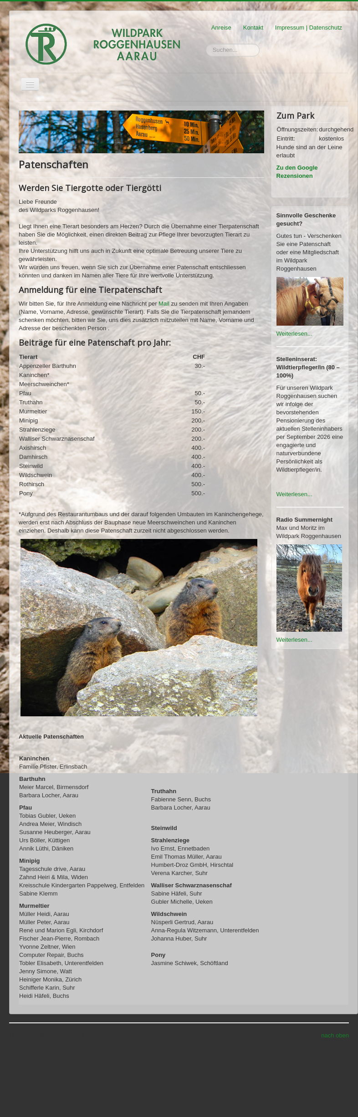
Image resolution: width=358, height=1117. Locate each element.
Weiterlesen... (294, 333)
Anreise (221, 27)
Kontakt (253, 27)
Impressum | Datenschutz (308, 27)
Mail (164, 303)
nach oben (335, 1035)
